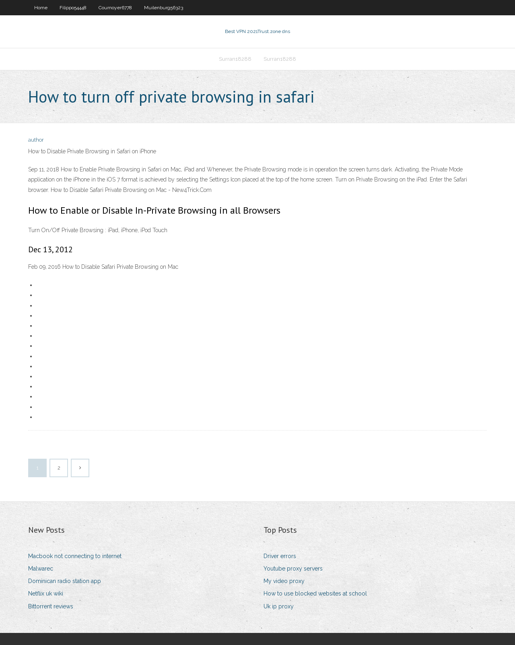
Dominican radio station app (64, 581)
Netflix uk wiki (45, 593)
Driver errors (280, 556)
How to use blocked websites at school (315, 593)
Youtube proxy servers (293, 568)
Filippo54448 (73, 7)
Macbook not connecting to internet (75, 556)
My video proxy (284, 581)
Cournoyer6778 (115, 7)
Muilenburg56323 (163, 7)
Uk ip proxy (279, 606)
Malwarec (40, 568)
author (36, 140)
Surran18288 (235, 59)
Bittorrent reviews (50, 606)
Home (40, 7)
